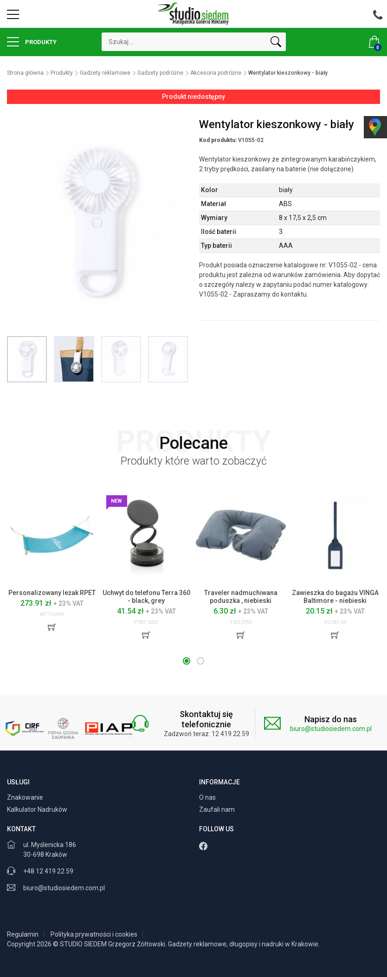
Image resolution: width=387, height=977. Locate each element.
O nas (208, 797)
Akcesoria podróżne (215, 73)
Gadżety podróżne (160, 73)
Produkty (32, 42)
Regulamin (23, 934)
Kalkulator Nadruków (38, 809)
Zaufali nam (217, 809)
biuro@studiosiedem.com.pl (331, 728)
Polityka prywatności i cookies (94, 934)
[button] (187, 661)
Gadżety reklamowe (105, 73)
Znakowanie (26, 797)
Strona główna (25, 73)
